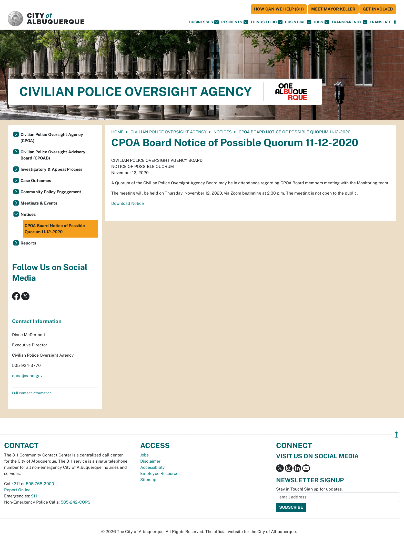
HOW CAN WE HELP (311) (279, 9)
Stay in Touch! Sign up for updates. (309, 489)
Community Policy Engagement (51, 191)
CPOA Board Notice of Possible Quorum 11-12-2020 (55, 228)
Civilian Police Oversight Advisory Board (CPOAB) (53, 155)
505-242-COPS (75, 502)
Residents (234, 22)
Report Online (17, 489)
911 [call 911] (34, 496)
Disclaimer (150, 461)
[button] (380, 22)
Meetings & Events (39, 203)
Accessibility (152, 467)
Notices (223, 132)
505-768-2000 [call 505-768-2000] (40, 483)
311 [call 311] (17, 483)
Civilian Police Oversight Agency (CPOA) (52, 137)
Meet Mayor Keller (333, 9)
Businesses (204, 22)
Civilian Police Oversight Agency (168, 132)
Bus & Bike (298, 22)
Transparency (349, 22)
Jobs (321, 22)
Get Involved (378, 9)
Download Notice (127, 203)
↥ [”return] (396, 434)
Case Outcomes (36, 180)
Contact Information (37, 321)
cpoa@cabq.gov (27, 375)
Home (117, 132)
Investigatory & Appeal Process (51, 169)
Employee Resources (160, 473)
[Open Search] (395, 22)
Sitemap (148, 479)
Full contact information (32, 393)
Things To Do (266, 22)
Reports (28, 243)
